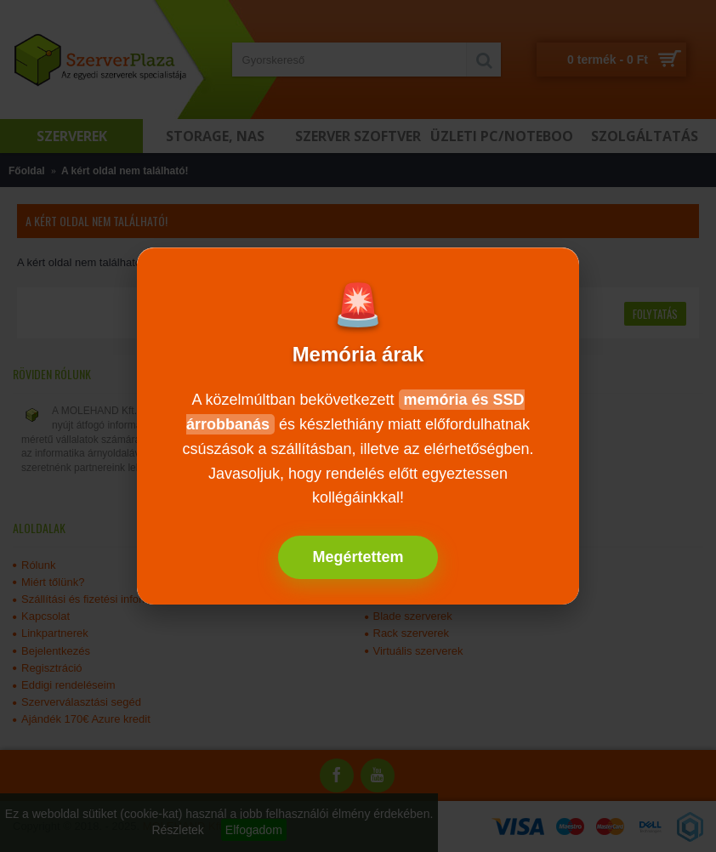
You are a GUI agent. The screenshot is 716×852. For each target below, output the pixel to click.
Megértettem (357, 556)
